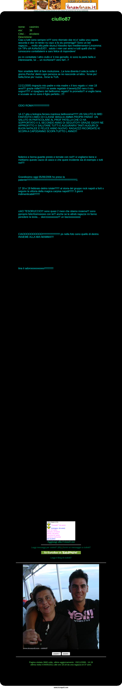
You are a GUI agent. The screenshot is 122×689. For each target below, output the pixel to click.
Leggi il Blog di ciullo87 (61, 558)
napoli (62, 687)
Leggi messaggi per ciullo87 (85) (46, 547)
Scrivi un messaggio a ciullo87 (77, 547)
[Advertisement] (61, 676)
